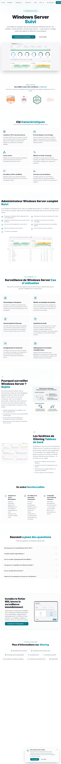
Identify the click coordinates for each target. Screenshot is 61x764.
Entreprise (28, 2)
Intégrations (19, 2)
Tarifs (40, 2)
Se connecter (50, 2)
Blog (35, 2)
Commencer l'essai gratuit (23, 37)
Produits (10, 2)
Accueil (3, 2)
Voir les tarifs (43, 37)
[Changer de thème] (43, 2)
